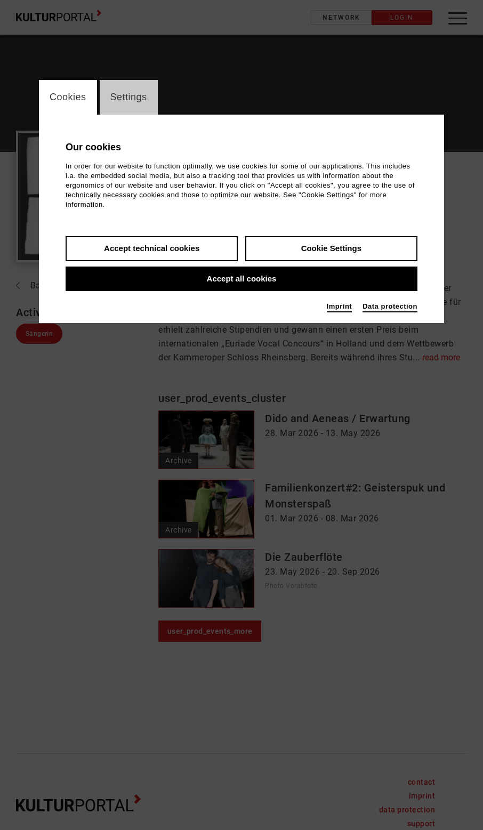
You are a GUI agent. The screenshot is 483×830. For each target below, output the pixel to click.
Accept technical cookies (151, 248)
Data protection (390, 306)
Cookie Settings (331, 248)
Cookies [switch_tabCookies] (68, 97)
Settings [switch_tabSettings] (128, 97)
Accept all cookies (242, 278)
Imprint (339, 306)
